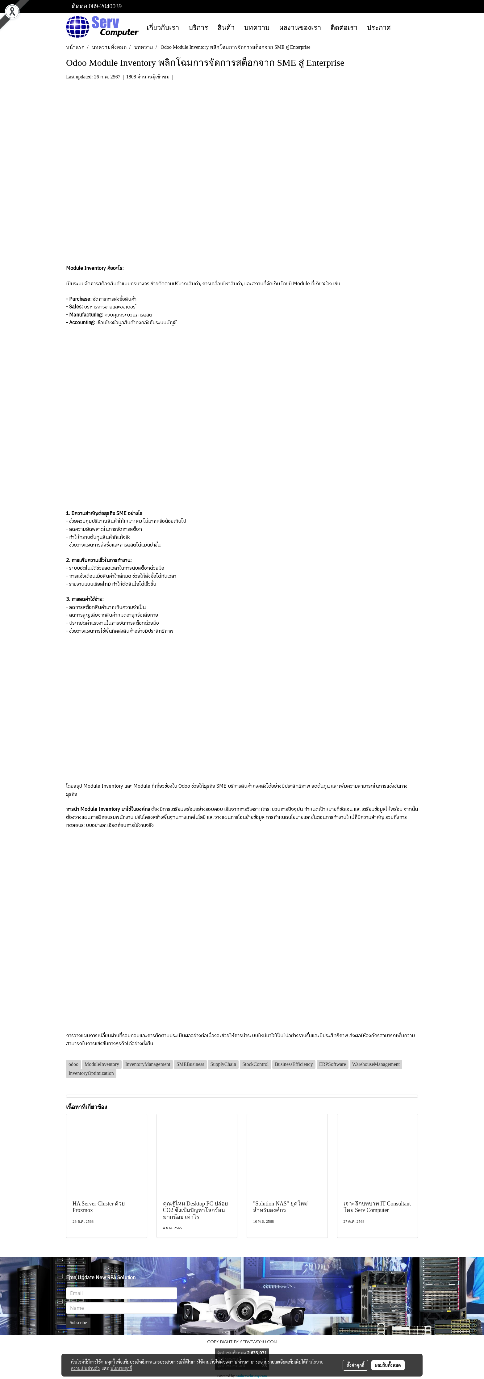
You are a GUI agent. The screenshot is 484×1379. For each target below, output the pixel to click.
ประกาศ (379, 27)
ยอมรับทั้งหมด (388, 1365)
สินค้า (226, 27)
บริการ (198, 27)
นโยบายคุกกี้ (121, 1368)
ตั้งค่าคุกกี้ (355, 1365)
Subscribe (78, 1322)
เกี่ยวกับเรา (163, 27)
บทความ (257, 27)
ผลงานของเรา (300, 27)
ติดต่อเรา (344, 27)
